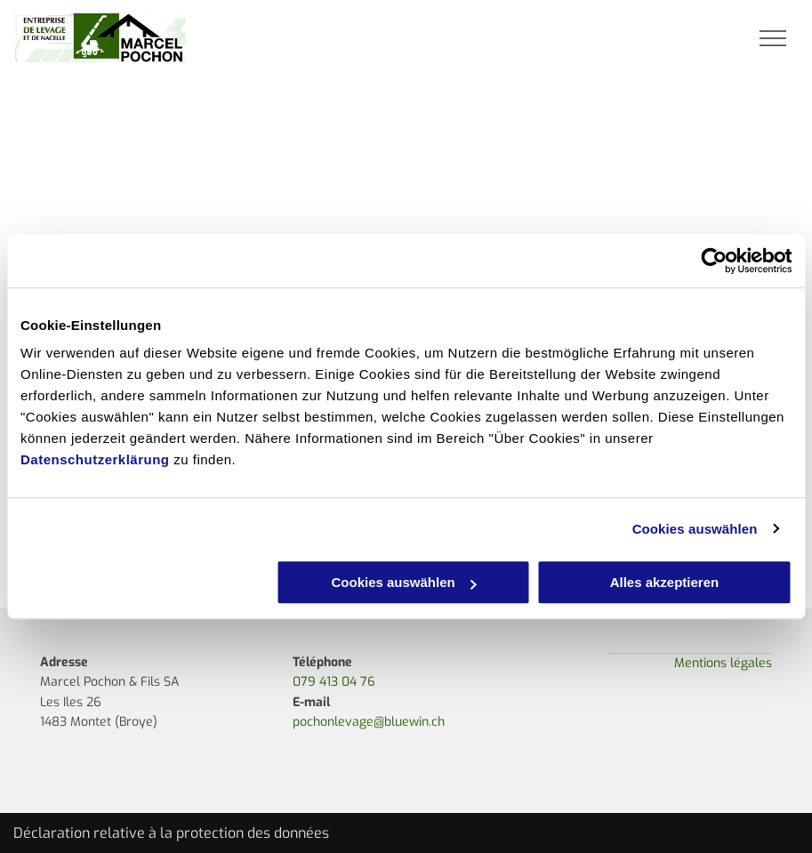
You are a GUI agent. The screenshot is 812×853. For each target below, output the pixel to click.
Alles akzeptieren (665, 582)
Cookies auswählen (695, 528)
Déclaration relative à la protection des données (171, 833)
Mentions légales (723, 663)
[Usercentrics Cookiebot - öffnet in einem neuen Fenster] (714, 260)
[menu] (773, 38)
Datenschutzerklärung (95, 459)
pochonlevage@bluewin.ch (369, 721)
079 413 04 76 (334, 681)
